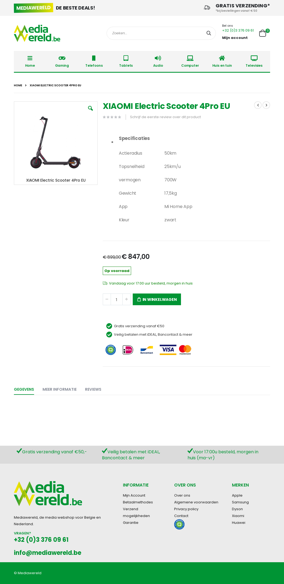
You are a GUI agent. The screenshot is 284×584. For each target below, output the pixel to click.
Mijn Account (134, 495)
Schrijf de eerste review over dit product (165, 117)
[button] (90, 112)
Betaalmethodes (138, 502)
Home (18, 85)
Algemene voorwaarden (196, 502)
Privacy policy (186, 509)
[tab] (28, 388)
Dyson (237, 509)
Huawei (238, 522)
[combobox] (161, 33)
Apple (237, 495)
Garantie (130, 522)
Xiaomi (238, 515)
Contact (181, 515)
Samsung (240, 502)
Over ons (182, 495)
